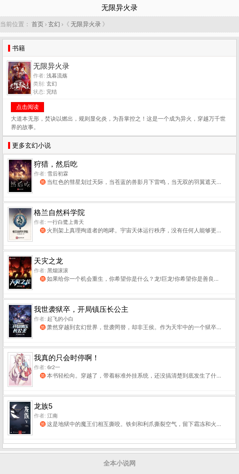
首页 (37, 24)
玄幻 (54, 24)
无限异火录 (86, 24)
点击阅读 (27, 107)
